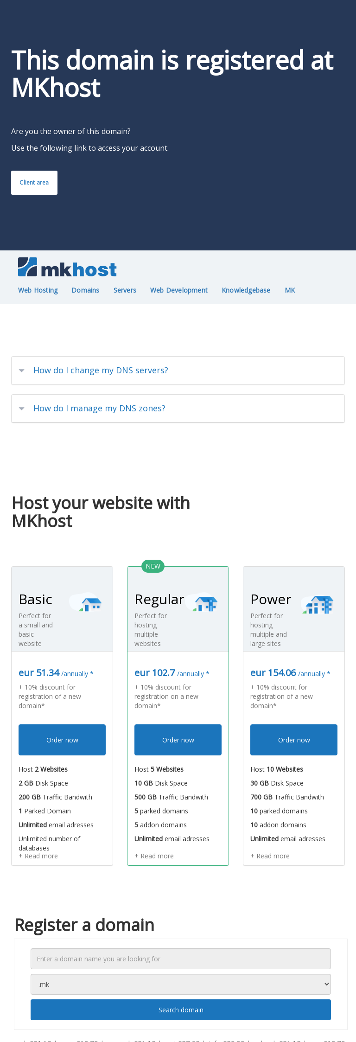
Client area (34, 182)
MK (290, 290)
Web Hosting (37, 290)
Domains (85, 290)
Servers (125, 290)
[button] (178, 370)
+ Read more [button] (38, 855)
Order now (62, 739)
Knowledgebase (246, 290)
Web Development (179, 290)
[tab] (178, 370)
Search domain (181, 1009)
